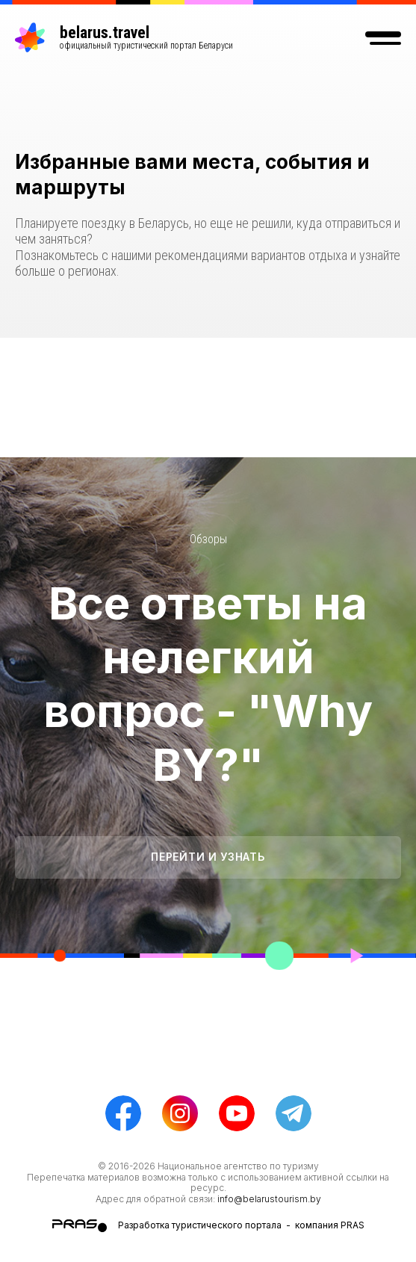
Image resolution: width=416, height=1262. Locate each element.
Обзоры (208, 539)
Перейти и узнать (207, 856)
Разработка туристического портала (200, 1225)
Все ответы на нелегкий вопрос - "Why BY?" (208, 683)
